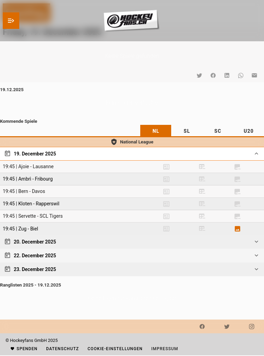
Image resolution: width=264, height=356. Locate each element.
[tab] (155, 131)
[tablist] (132, 131)
